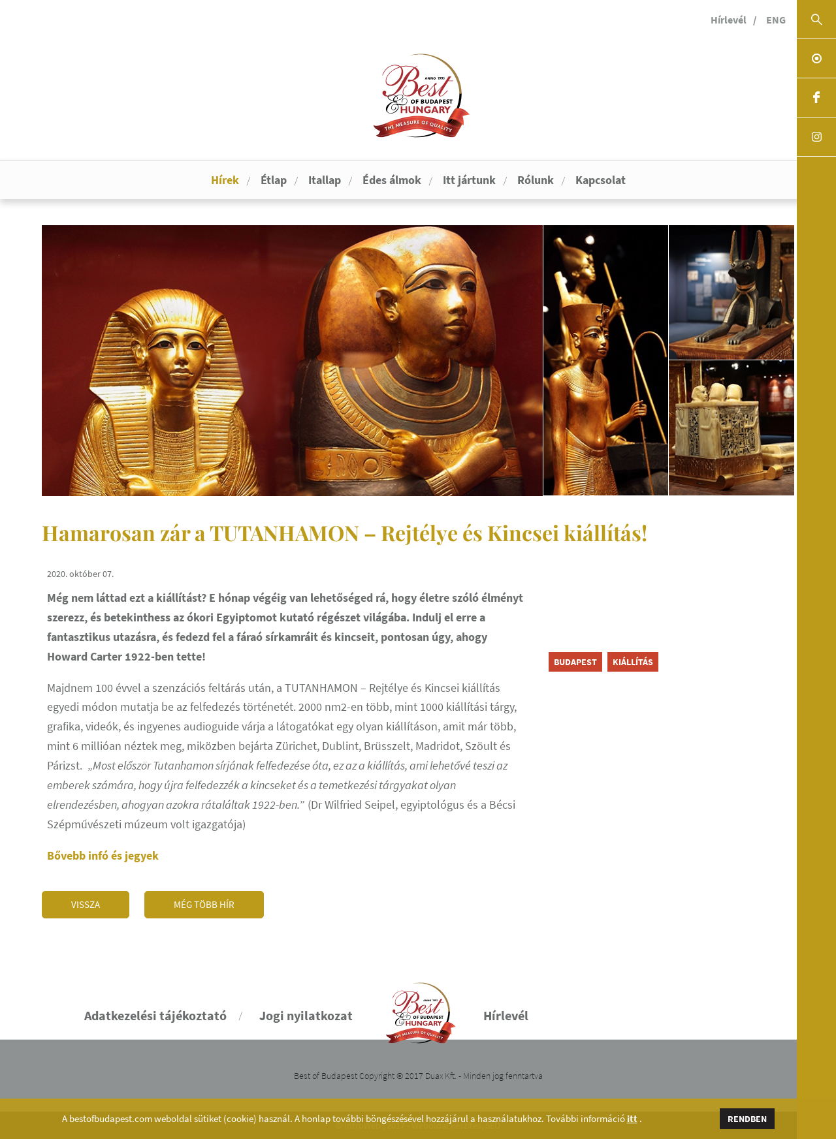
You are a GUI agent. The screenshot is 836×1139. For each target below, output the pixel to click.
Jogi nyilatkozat (306, 1015)
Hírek (225, 179)
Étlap (274, 179)
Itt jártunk (469, 179)
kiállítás (633, 662)
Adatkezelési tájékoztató (155, 1015)
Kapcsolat (600, 179)
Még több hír (204, 904)
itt (632, 1119)
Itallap (324, 179)
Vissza (85, 904)
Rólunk (535, 179)
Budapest (575, 662)
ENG (776, 19)
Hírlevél (729, 19)
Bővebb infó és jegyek (103, 855)
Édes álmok (391, 179)
